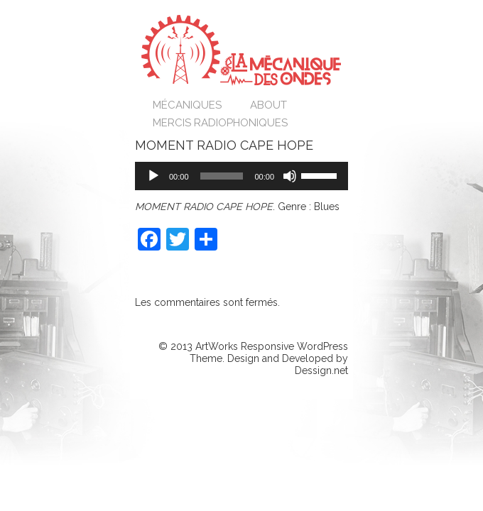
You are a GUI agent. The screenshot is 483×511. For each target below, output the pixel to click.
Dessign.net (321, 370)
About (268, 105)
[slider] (222, 176)
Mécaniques (187, 105)
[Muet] (290, 176)
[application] (241, 176)
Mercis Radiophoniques (220, 122)
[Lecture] (153, 176)
